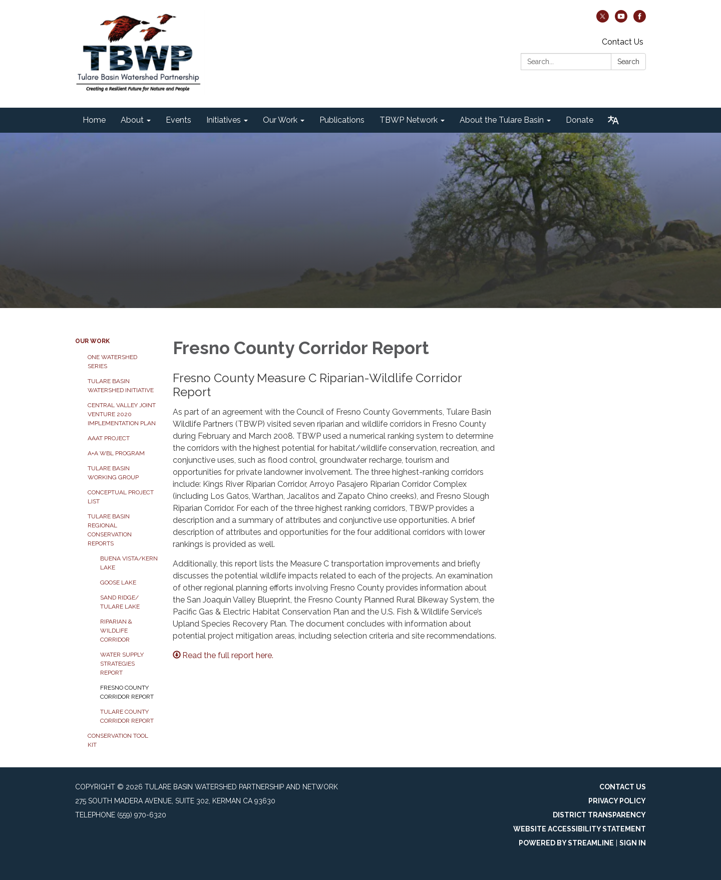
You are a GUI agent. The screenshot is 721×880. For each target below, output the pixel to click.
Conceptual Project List (121, 497)
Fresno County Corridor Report (127, 692)
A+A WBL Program (116, 453)
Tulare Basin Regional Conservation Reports (110, 530)
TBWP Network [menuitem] (409, 120)
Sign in (632, 843)
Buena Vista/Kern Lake (129, 563)
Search (628, 62)
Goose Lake (118, 582)
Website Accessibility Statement (579, 829)
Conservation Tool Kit (118, 740)
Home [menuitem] (94, 120)
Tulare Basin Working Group (113, 473)
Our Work (92, 341)
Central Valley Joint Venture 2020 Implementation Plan (122, 414)
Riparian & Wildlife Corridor (116, 630)
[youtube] (621, 20)
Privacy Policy (617, 801)
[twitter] (602, 20)
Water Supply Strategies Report (122, 663)
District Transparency (599, 815)
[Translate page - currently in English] (613, 120)
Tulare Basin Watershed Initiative (121, 386)
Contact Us (622, 42)
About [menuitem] (132, 120)
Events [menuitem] (178, 120)
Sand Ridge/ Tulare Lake (120, 602)
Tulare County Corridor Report (127, 716)
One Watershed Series (112, 362)
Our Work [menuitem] (280, 120)
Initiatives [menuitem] (223, 120)
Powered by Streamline (566, 843)
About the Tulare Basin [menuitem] (502, 120)
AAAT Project (109, 438)
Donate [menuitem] (579, 120)
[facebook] (639, 20)
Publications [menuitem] (342, 120)
